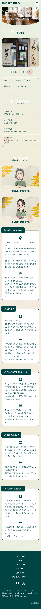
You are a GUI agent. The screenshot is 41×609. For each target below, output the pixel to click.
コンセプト (20, 557)
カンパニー (20, 565)
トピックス (20, 569)
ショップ (20, 561)
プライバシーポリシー (20, 577)
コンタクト (20, 573)
